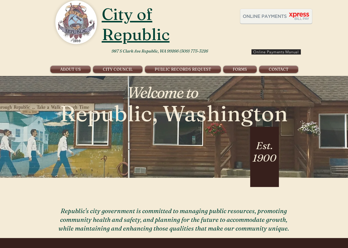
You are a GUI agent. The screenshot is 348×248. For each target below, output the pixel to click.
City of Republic (136, 24)
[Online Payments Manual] (276, 52)
